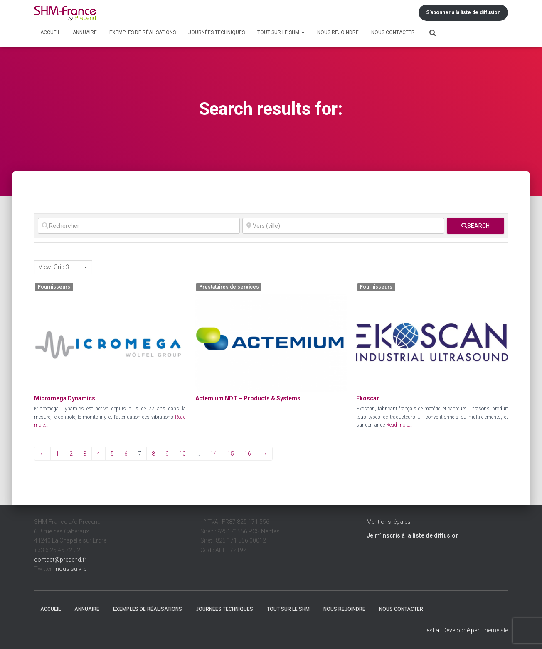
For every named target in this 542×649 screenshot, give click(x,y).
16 (247, 453)
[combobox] (63, 267)
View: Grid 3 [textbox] (54, 267)
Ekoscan (368, 398)
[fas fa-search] (475, 226)
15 (230, 453)
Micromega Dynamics (64, 398)
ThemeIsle (494, 630)
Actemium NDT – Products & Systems (248, 398)
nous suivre (71, 568)
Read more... (399, 425)
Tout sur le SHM (281, 32)
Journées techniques (216, 32)
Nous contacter (393, 32)
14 (213, 453)
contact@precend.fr (60, 559)
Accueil (50, 32)
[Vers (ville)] (343, 226)
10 (182, 453)
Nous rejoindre (338, 32)
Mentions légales (389, 521)
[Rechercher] (139, 226)
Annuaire (85, 32)
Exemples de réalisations (142, 32)
